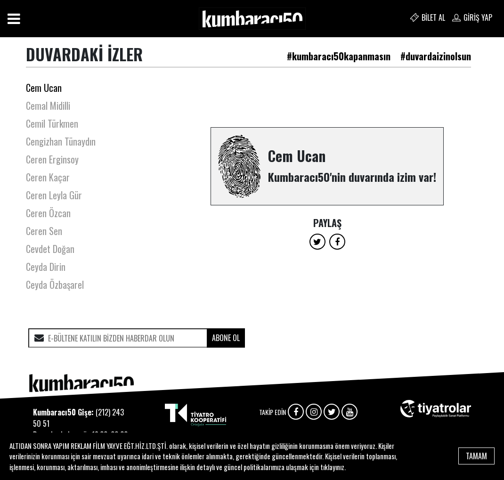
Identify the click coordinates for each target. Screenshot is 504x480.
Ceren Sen (44, 231)
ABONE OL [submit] (226, 337)
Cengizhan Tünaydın (61, 141)
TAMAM (476, 456)
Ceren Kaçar (48, 177)
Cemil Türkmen (52, 123)
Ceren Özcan (48, 213)
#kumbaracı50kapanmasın (338, 56)
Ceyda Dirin (45, 267)
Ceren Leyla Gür (54, 195)
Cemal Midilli (48, 105)
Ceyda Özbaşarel (55, 284)
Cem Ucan (44, 88)
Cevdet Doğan (50, 249)
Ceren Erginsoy (52, 159)
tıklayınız (332, 467)
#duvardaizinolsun (435, 56)
